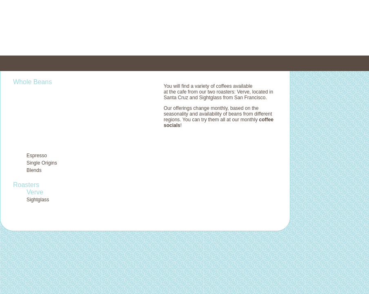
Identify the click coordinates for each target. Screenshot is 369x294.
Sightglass (38, 200)
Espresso (37, 155)
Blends (34, 170)
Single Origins (42, 163)
